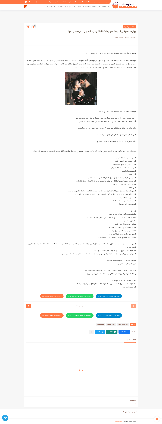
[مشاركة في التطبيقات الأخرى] (91, 332)
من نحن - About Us (90, 2)
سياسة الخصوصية (103, 2)
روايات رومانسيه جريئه (64, 7)
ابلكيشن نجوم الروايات (53, 2)
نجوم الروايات (118, 421)
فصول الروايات (76, 7)
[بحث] (25, 6)
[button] (124, 332)
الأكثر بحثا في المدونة (129, 27)
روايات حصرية (87, 7)
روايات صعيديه (51, 7)
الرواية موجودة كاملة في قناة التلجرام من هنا (109, 296)
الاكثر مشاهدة (96, 7)
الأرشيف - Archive (66, 2)
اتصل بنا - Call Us (78, 2)
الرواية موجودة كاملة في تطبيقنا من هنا (51, 296)
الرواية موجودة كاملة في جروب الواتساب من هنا (79, 296)
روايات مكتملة (106, 7)
